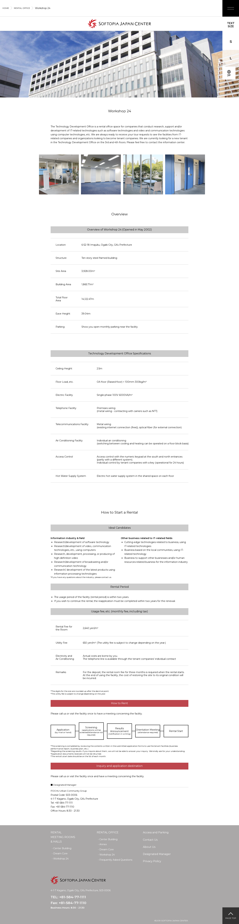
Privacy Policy (152, 861)
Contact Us (150, 839)
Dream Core (60, 853)
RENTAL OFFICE (108, 832)
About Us (149, 846)
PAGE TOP (230, 918)
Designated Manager (157, 854)
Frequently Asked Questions (115, 859)
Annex (103, 844)
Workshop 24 (61, 858)
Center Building (62, 848)
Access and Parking (156, 832)
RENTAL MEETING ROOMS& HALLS (63, 837)
